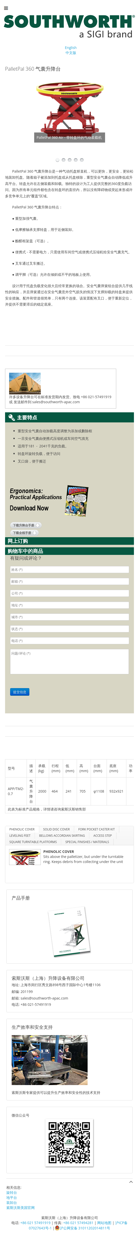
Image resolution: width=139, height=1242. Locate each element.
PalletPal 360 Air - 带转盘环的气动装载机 (69, 137)
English (70, 47)
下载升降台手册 (23, 525)
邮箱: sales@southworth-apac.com (40, 998)
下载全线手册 (22, 533)
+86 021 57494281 (78, 1222)
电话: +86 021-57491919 (31, 1004)
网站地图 (104, 1222)
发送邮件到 (22, 401)
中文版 (71, 52)
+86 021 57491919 (35, 1222)
